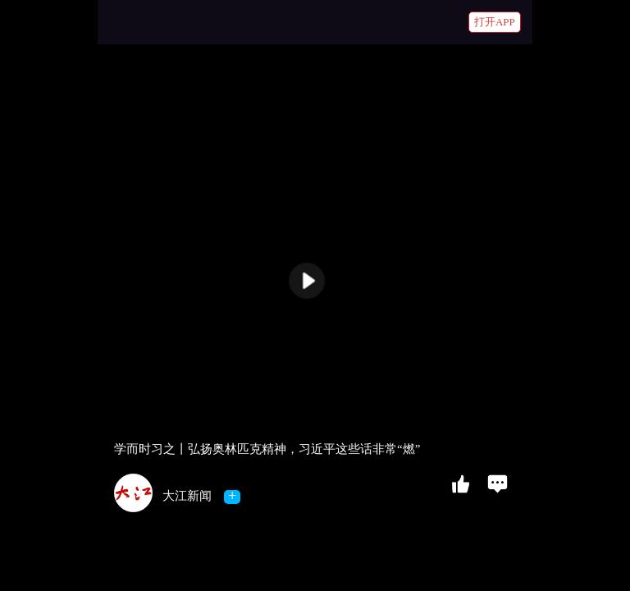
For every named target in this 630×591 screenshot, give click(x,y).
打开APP (494, 22)
